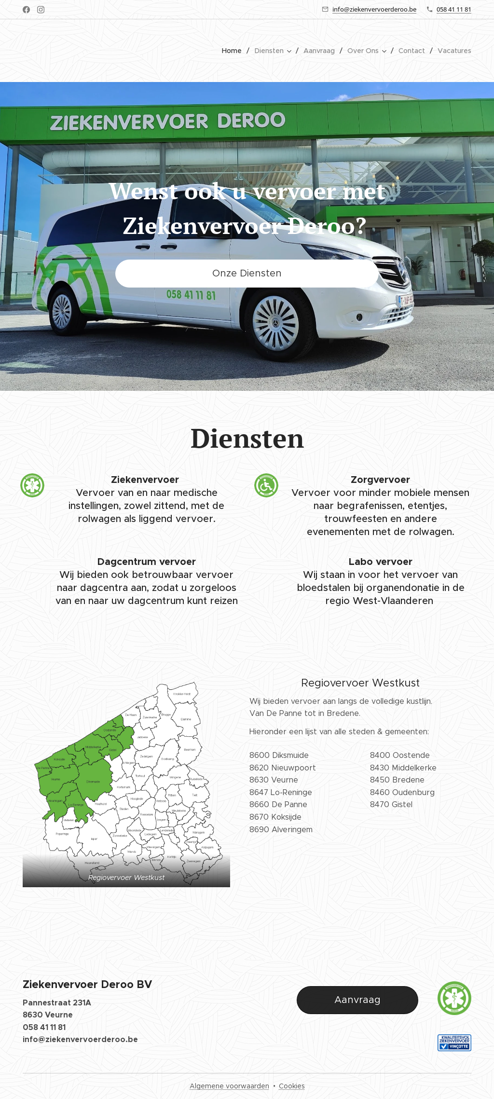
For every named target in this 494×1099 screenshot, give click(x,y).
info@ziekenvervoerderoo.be (374, 9)
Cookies (292, 1086)
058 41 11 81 (454, 9)
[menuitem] (235, 51)
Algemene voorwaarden (229, 1086)
